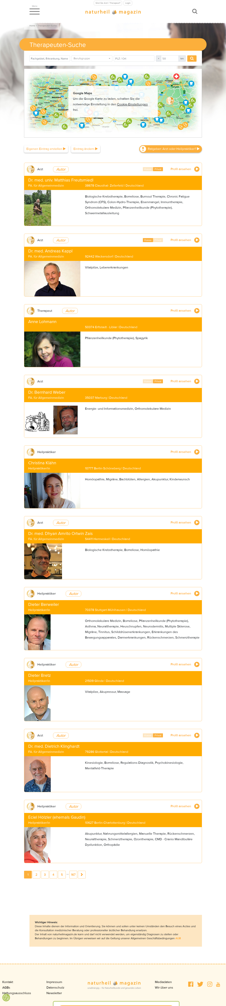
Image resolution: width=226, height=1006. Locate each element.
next (82, 874)
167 (73, 875)
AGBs (6, 988)
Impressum (54, 982)
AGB (178, 938)
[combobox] (92, 58)
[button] (190, 984)
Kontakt (7, 982)
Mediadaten (163, 982)
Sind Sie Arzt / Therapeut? (107, 3)
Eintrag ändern (85, 149)
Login (128, 3)
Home (32, 25)
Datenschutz (55, 988)
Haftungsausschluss (16, 993)
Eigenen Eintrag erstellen (46, 149)
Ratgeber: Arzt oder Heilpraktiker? (174, 149)
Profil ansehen (185, 169)
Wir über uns (164, 988)
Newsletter (54, 993)
